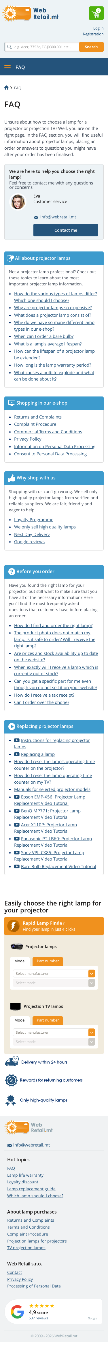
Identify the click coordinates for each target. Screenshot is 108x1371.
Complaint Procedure (35, 424)
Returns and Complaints (38, 417)
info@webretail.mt (58, 217)
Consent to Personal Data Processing (50, 454)
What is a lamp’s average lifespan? (48, 344)
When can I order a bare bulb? (43, 336)
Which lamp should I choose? (35, 1195)
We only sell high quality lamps (45, 527)
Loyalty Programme (33, 519)
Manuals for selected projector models (52, 789)
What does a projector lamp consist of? (52, 315)
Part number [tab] (48, 960)
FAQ (11, 1168)
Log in (98, 28)
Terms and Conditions (28, 1227)
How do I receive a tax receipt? (44, 695)
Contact (14, 1272)
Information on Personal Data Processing (54, 446)
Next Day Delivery (32, 534)
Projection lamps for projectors (37, 1241)
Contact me (65, 230)
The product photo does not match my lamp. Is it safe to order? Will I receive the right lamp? (54, 639)
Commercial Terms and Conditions (48, 431)
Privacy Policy (27, 439)
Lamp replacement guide (31, 1188)
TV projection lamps (26, 1247)
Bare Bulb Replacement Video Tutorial (58, 866)
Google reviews (29, 541)
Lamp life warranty (25, 1175)
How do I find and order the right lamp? (53, 625)
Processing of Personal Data (34, 1286)
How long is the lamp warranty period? (52, 365)
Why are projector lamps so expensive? (53, 307)
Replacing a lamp (38, 754)
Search (91, 46)
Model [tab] (19, 960)
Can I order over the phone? (41, 702)
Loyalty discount (22, 1182)
